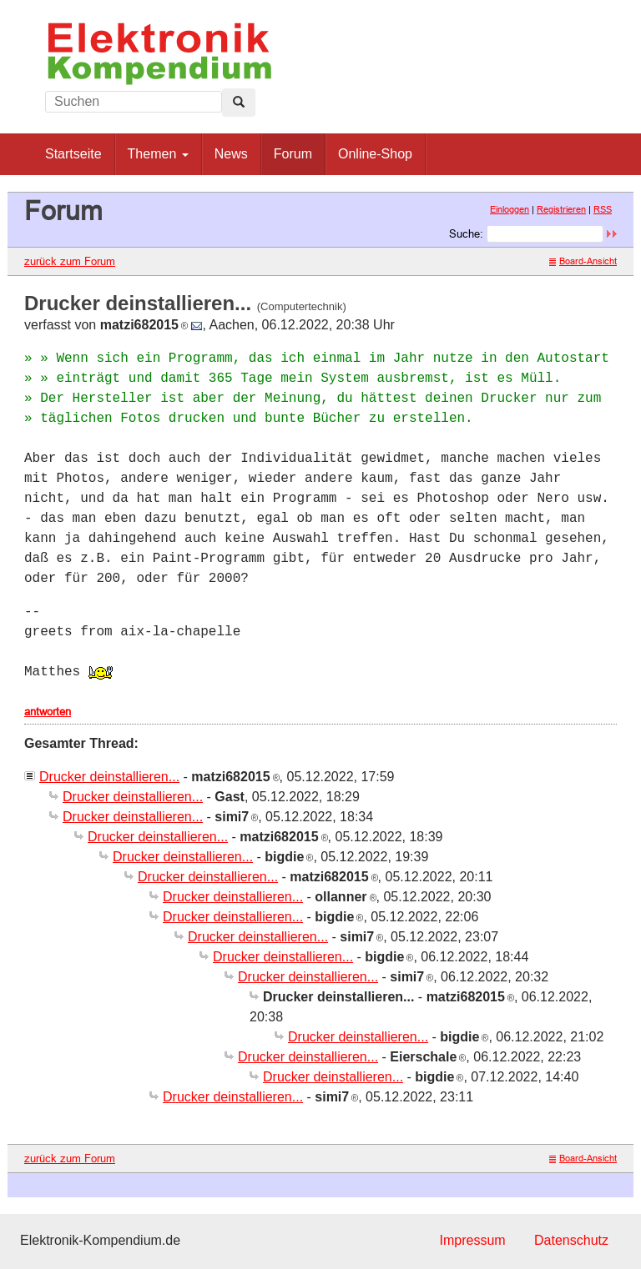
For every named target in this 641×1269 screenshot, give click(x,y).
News (231, 154)
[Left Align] (238, 102)
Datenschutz (571, 1240)
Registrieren (561, 209)
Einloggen (509, 209)
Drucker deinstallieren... (109, 777)
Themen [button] (158, 154)
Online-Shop (375, 154)
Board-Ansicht (583, 261)
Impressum (472, 1240)
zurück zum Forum (69, 261)
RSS (602, 209)
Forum (293, 154)
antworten (47, 711)
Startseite (73, 154)
